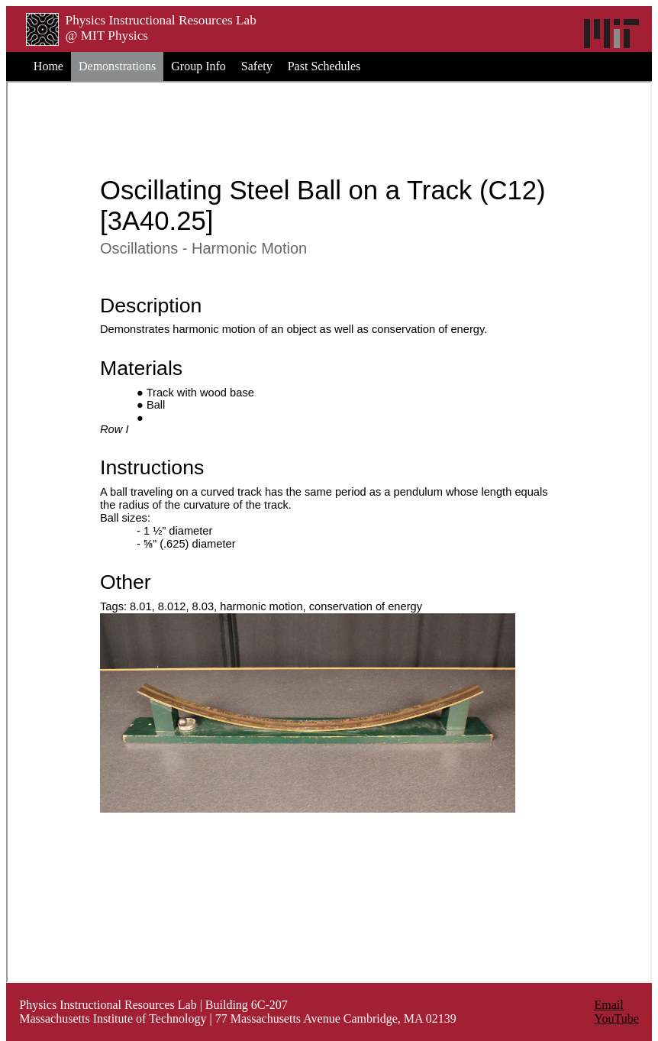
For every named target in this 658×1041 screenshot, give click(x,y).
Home (48, 66)
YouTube (617, 1018)
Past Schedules (324, 66)
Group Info (198, 66)
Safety (257, 66)
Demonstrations (117, 66)
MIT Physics (114, 35)
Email (609, 1004)
